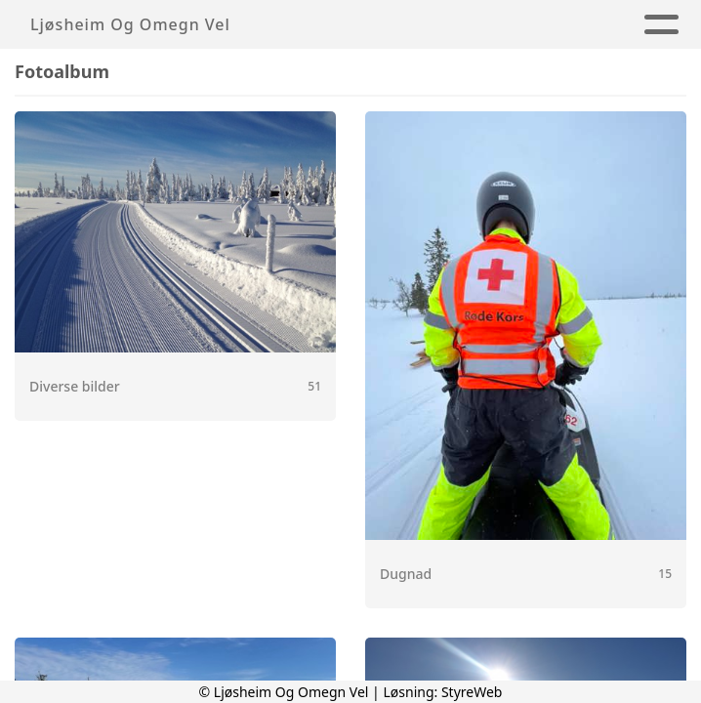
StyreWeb (472, 691)
